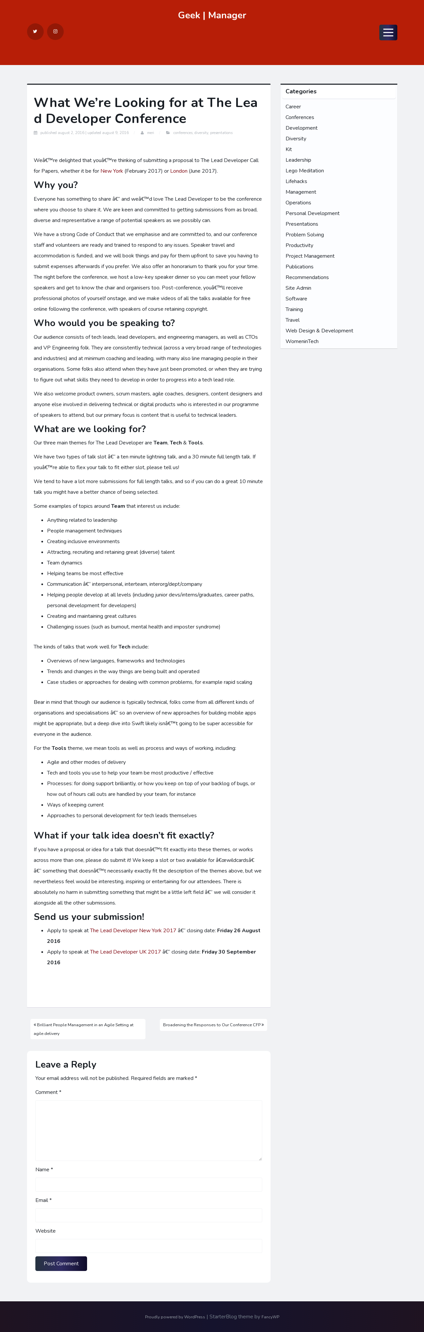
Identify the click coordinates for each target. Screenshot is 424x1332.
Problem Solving (305, 234)
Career (293, 106)
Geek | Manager (212, 15)
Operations (298, 202)
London (178, 171)
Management (301, 192)
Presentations (221, 132)
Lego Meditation (305, 170)
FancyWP (270, 1317)
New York (111, 171)
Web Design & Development (319, 330)
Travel (293, 320)
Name (44, 1169)
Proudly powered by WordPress (175, 1317)
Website (45, 1231)
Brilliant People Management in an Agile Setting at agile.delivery (83, 1029)
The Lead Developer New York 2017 (133, 930)
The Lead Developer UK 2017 (125, 952)
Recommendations (307, 277)
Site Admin (298, 288)
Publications (300, 266)
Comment (48, 1092)
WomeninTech (302, 341)
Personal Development (313, 213)
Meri (150, 132)
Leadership (298, 160)
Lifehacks (296, 181)
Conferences (182, 132)
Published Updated (84, 132)
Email (43, 1200)
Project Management (310, 256)
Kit (289, 149)
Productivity (299, 245)
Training (294, 309)
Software (296, 298)
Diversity (201, 132)
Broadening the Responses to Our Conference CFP (213, 1025)
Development (302, 128)
